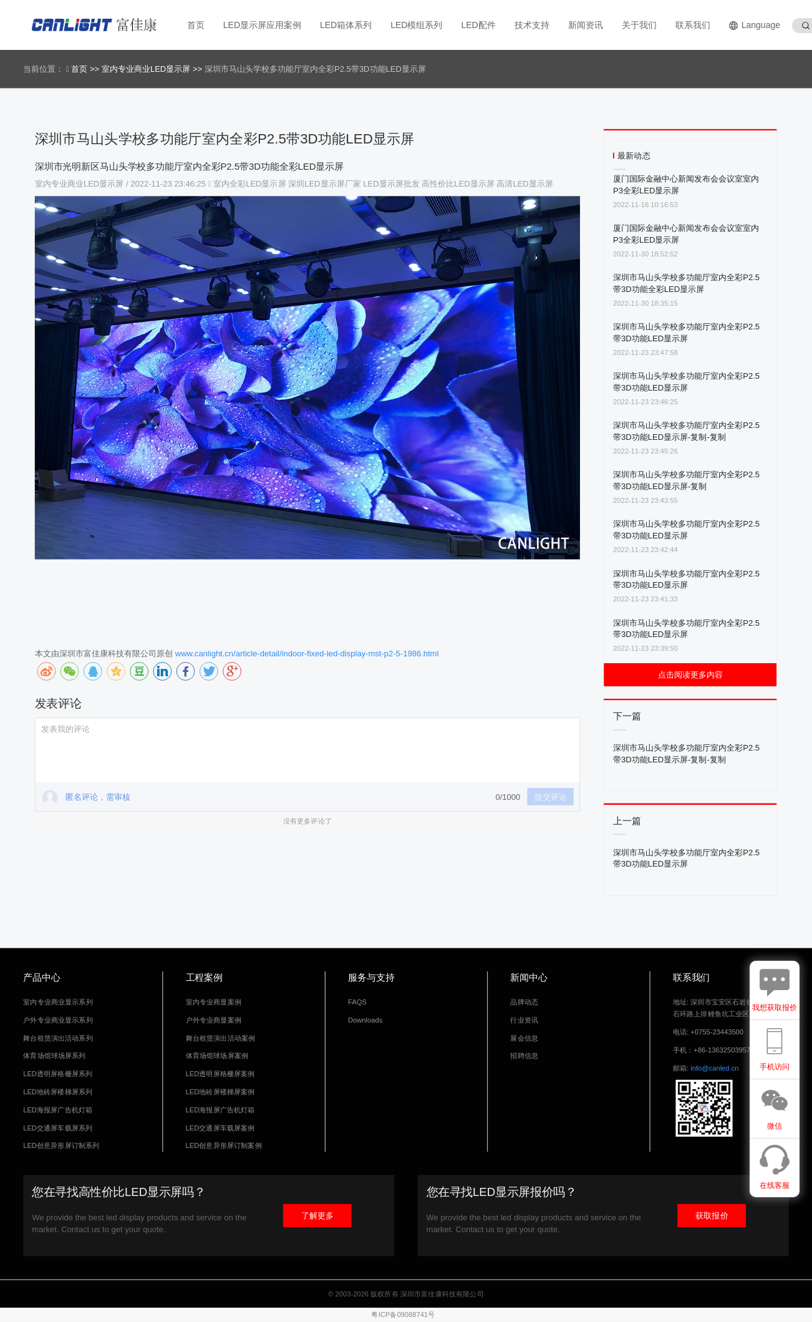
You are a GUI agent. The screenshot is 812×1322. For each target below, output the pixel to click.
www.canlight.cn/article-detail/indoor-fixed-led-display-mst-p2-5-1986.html (307, 653)
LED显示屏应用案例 (262, 25)
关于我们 (639, 25)
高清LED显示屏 (524, 183)
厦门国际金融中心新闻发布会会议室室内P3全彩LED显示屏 (686, 184)
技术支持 (532, 25)
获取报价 (711, 1215)
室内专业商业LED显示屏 (80, 183)
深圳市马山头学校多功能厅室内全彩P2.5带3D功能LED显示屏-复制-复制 (686, 430)
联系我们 (692, 25)
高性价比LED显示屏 (458, 183)
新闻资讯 (585, 25)
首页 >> (86, 69)
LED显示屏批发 (391, 183)
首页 (196, 25)
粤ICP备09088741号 (403, 1315)
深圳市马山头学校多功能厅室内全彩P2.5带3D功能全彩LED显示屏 (686, 283)
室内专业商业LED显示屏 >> (153, 69)
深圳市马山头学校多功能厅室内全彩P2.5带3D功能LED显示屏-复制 (686, 480)
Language (754, 25)
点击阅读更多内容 (690, 674)
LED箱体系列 (346, 25)
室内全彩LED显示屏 (249, 183)
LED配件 (478, 25)
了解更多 (317, 1215)
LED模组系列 (416, 25)
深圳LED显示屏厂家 (324, 183)
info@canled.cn (714, 1068)
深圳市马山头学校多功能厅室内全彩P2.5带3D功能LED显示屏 (686, 332)
